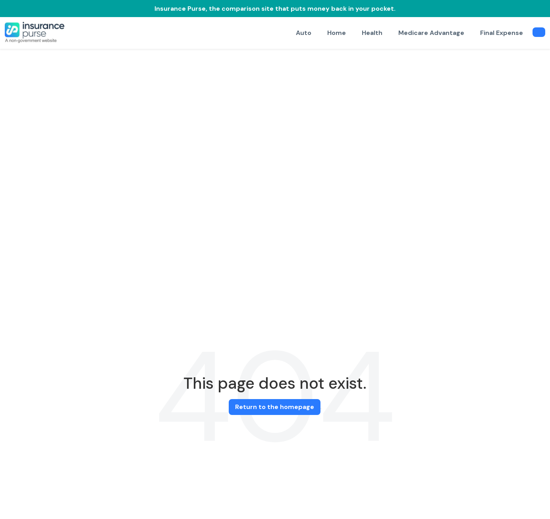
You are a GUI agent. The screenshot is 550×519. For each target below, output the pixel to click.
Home (336, 33)
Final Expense (501, 33)
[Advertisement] (275, 108)
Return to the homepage (274, 407)
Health (372, 33)
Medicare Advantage (431, 33)
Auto (303, 33)
